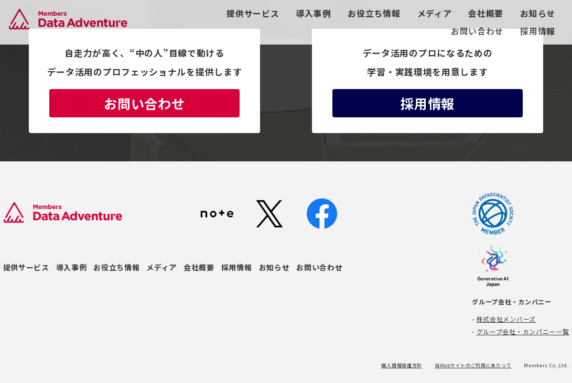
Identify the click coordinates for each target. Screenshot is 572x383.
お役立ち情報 (374, 13)
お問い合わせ (477, 31)
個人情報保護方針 (401, 365)
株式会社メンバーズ (506, 318)
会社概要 (485, 13)
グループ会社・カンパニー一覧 (523, 331)
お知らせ (537, 13)
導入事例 (313, 13)
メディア (434, 13)
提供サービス (252, 13)
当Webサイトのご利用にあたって (473, 365)
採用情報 (537, 31)
